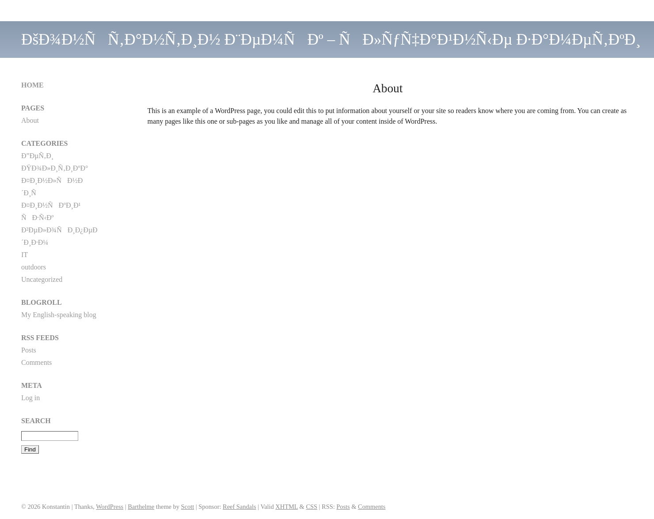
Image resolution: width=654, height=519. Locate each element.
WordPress (109, 506)
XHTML (286, 506)
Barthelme (141, 506)
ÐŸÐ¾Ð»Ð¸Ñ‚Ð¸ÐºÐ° (54, 168)
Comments (36, 362)
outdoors (33, 267)
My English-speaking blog (58, 314)
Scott (187, 506)
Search (36, 420)
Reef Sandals (239, 506)
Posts (28, 350)
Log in (30, 398)
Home (32, 85)
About (30, 120)
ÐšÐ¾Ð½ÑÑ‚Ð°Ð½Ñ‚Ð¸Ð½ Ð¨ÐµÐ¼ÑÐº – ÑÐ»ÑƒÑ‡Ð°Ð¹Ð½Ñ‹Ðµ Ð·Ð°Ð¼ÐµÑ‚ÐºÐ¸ (331, 39)
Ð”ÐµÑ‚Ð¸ (37, 155)
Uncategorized (41, 279)
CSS (311, 506)
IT (24, 254)
